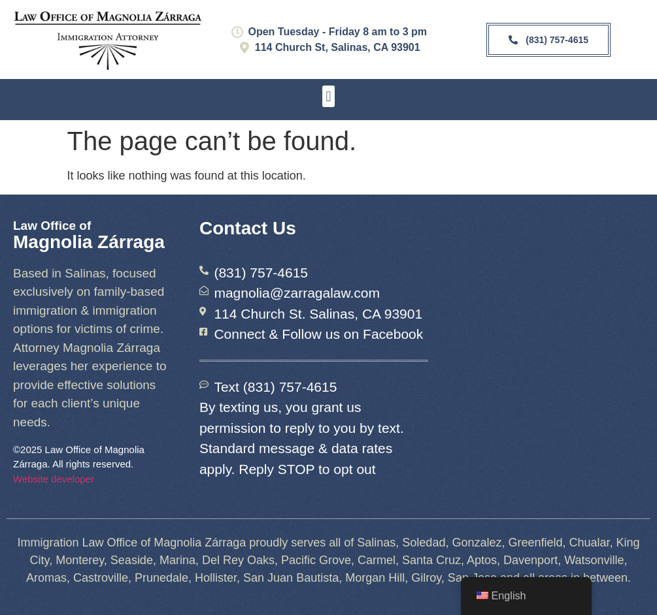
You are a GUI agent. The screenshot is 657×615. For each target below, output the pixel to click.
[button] (328, 96)
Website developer (53, 478)
